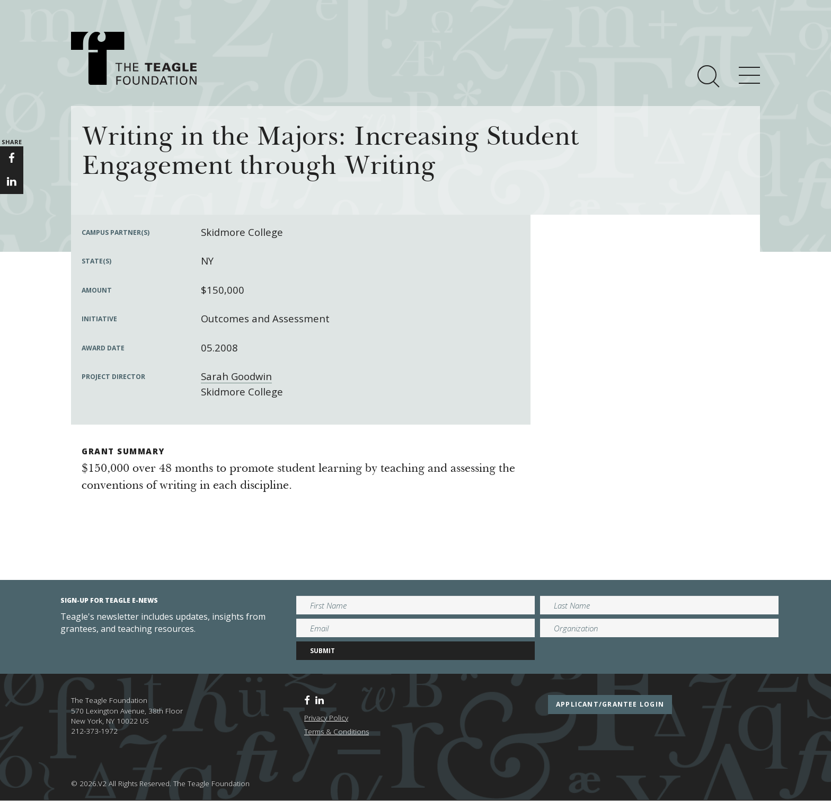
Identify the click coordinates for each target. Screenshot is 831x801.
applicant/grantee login (610, 704)
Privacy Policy (326, 718)
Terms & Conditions (336, 731)
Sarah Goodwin (236, 376)
